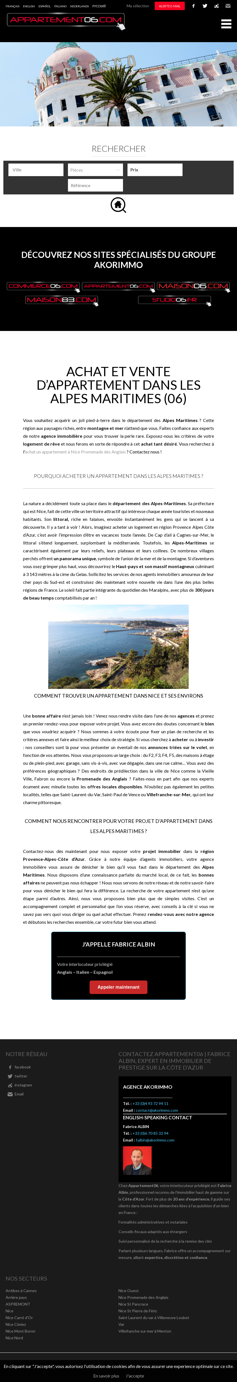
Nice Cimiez (16, 1324)
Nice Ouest (128, 1290)
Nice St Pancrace (133, 1304)
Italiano (60, 6)
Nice (9, 1310)
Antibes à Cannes (21, 1290)
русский (99, 6)
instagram (216, 5)
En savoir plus (106, 1375)
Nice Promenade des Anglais (143, 1297)
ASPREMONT (18, 1304)
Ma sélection (138, 5)
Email (228, 5)
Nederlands (79, 6)
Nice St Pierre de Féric (137, 1310)
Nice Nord (14, 1337)
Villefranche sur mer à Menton (144, 1331)
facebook (193, 5)
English (29, 6)
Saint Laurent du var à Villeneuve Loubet (153, 1317)
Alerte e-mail (170, 6)
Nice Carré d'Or (19, 1317)
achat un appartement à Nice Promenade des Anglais (75, 451)
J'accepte (135, 1375)
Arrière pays (16, 1297)
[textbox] (37, 169)
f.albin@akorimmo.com (155, 1140)
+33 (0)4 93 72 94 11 (150, 1103)
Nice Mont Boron (20, 1331)
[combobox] (35, 170)
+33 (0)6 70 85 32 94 (150, 1133)
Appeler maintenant (118, 987)
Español (44, 6)
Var (121, 1324)
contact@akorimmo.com (157, 1110)
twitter (204, 5)
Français (12, 6)
